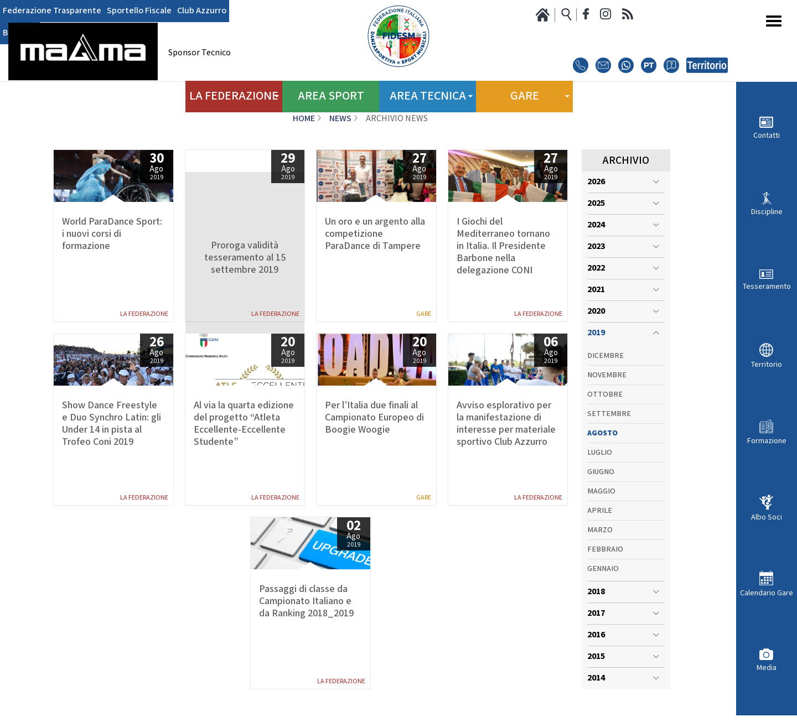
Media (767, 667)
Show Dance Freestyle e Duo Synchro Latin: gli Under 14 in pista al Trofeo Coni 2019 (111, 423)
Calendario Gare (766, 593)
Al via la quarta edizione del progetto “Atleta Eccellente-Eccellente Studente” (244, 423)
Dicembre (605, 356)
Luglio (599, 453)
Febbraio (605, 549)
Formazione (766, 440)
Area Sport (331, 94)
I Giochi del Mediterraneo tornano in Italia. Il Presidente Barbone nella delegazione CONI (503, 246)
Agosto (602, 433)
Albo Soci (766, 517)
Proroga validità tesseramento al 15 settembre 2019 (245, 258)
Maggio (601, 491)
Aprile (599, 511)
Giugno (600, 472)
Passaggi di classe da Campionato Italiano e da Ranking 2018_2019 (306, 601)
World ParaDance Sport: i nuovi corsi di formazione (112, 234)
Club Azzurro (201, 11)
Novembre (607, 375)
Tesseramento (767, 286)
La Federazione (144, 314)
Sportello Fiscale (139, 11)
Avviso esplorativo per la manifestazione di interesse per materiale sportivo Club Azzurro (506, 423)
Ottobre (605, 394)
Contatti (766, 135)
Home (304, 118)
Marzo (600, 530)
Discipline (767, 211)
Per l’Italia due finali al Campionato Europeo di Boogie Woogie (374, 417)
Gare (423, 314)
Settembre (609, 414)
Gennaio (603, 569)
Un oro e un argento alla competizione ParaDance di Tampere (375, 234)
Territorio (766, 364)
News (340, 118)
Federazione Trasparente (52, 11)
